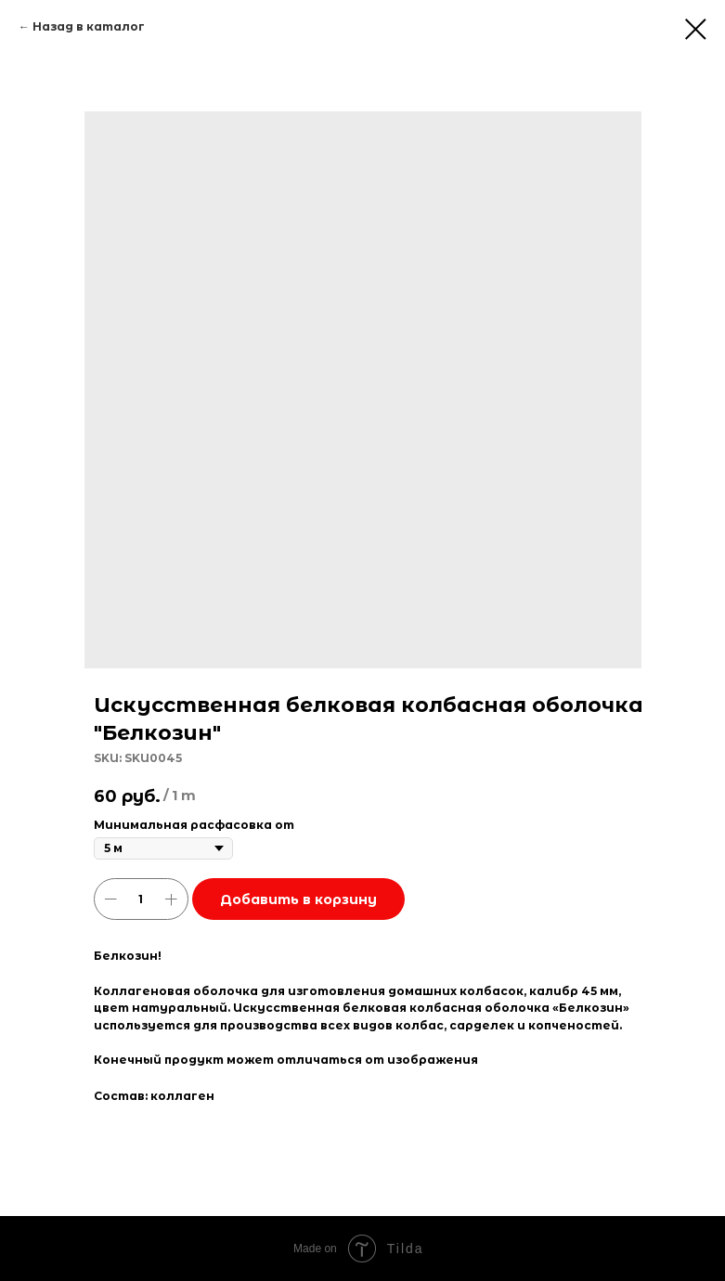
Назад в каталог (88, 26)
